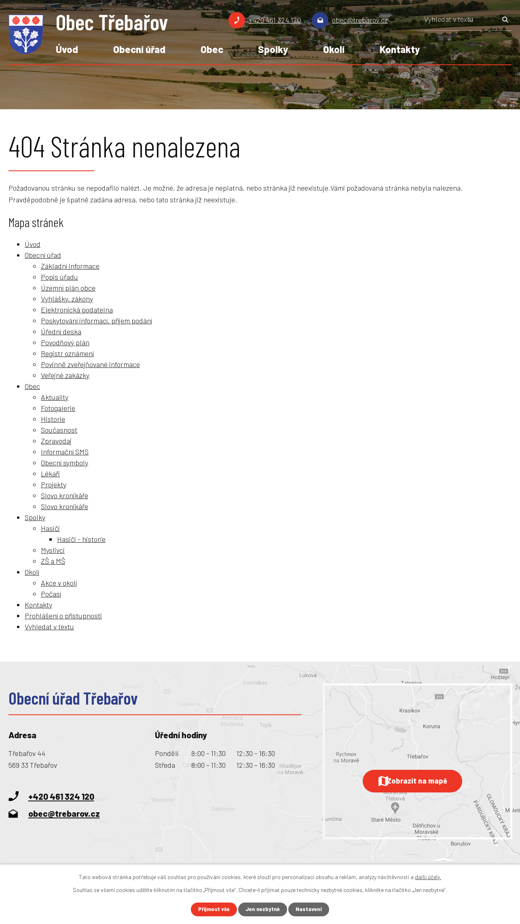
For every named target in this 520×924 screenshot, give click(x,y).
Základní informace (70, 265)
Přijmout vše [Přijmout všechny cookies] (212, 909)
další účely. (428, 876)
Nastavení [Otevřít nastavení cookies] (311, 909)
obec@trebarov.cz (360, 19)
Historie (53, 418)
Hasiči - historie (81, 539)
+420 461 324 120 (275, 19)
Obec (212, 49)
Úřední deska (61, 331)
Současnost (59, 429)
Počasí (51, 593)
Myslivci (53, 550)
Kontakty (400, 49)
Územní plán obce (68, 287)
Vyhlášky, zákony (67, 298)
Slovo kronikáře (64, 495)
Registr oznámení (67, 353)
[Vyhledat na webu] (468, 21)
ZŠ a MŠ (53, 561)
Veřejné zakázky (65, 375)
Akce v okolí (59, 582)
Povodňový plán (65, 342)
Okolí (334, 49)
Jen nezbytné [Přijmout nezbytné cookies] (263, 909)
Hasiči (50, 528)
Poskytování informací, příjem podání (96, 320)
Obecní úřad (139, 49)
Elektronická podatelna (77, 309)
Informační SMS (65, 451)
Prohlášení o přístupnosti (63, 615)
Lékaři (50, 473)
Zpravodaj (56, 440)
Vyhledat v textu (49, 626)
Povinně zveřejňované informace (90, 364)
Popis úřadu (59, 276)
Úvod (67, 49)
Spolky (273, 49)
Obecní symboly (64, 462)
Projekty (53, 484)
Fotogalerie (58, 408)
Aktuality (54, 397)
